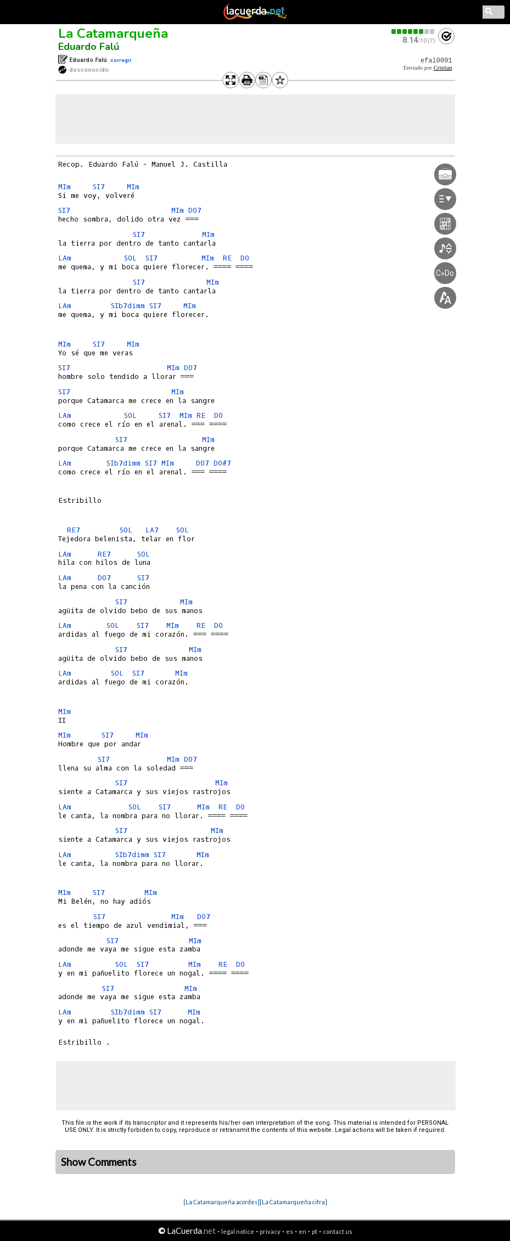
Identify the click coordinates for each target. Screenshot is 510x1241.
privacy (270, 1231)
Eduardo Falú (88, 46)
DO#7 (222, 463)
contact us (337, 1231)
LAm (64, 258)
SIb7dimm (128, 305)
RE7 (73, 530)
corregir (121, 60)
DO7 (194, 210)
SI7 (99, 186)
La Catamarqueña (113, 33)
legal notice (237, 1231)
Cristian (443, 68)
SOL (132, 258)
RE (229, 258)
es (289, 1231)
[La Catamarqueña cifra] (293, 1201)
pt (314, 1231)
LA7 (152, 530)
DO (247, 258)
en (302, 1231)
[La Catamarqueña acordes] (221, 1201)
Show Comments (99, 1162)
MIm (64, 186)
